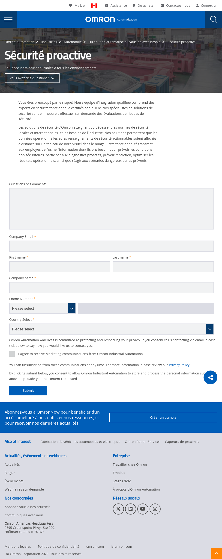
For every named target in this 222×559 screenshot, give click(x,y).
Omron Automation (19, 42)
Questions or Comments (28, 184)
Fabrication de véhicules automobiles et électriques (80, 441)
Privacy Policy (179, 365)
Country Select (21, 320)
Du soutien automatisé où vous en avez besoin (125, 42)
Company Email (22, 237)
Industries (49, 42)
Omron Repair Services (142, 441)
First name (18, 257)
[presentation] (8, 19)
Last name (122, 257)
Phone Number (22, 299)
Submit (21, 390)
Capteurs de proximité (182, 441)
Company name (22, 278)
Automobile (73, 42)
